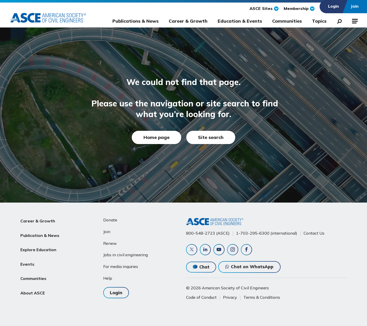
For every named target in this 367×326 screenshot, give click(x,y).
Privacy (230, 297)
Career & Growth (188, 21)
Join (106, 231)
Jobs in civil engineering (125, 254)
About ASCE (32, 280)
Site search (211, 137)
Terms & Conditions (261, 297)
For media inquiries (120, 266)
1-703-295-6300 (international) (266, 233)
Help (107, 278)
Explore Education (38, 244)
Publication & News (39, 232)
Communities (287, 21)
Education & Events (240, 21)
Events (27, 256)
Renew (110, 243)
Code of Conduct (201, 297)
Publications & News (135, 21)
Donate (110, 219)
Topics (319, 21)
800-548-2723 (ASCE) (208, 233)
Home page (156, 137)
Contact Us (314, 233)
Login (116, 292)
